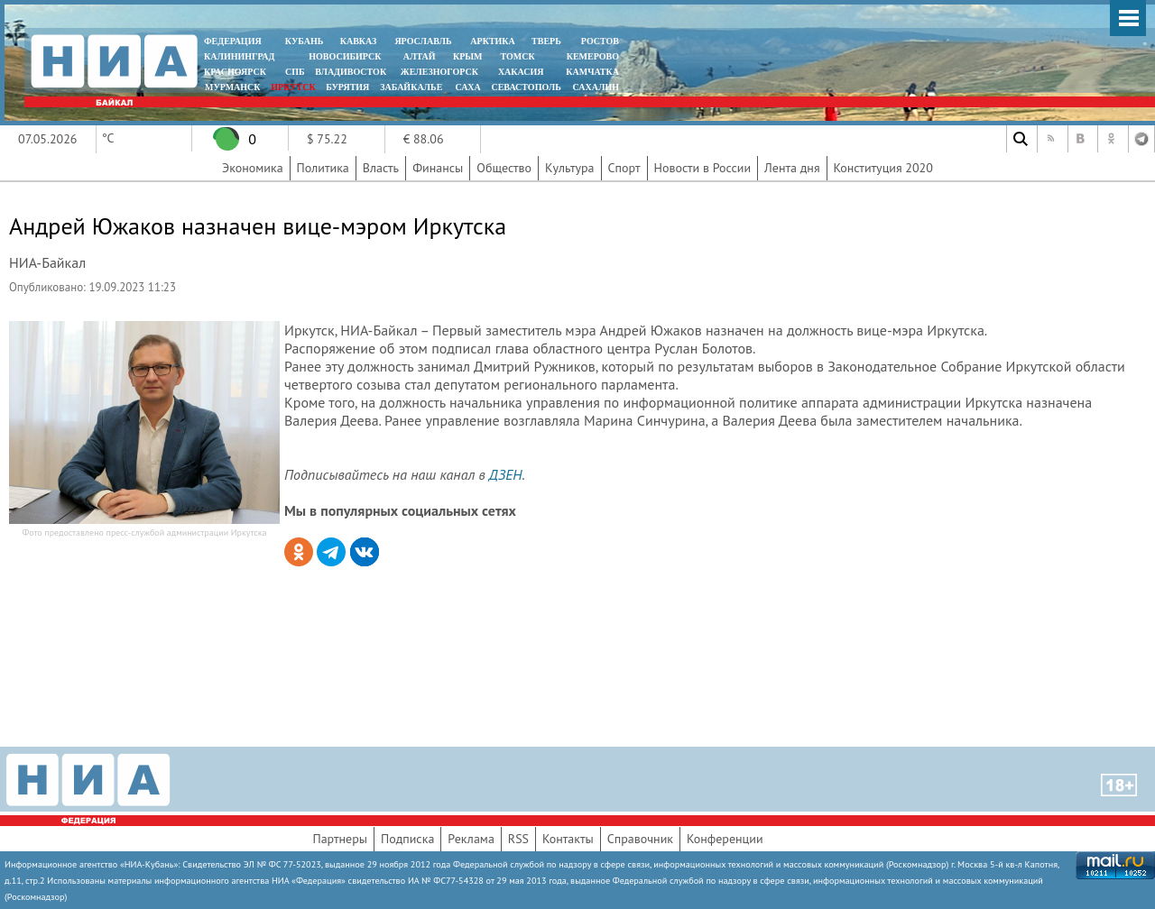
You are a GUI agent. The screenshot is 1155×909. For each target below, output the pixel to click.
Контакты (568, 839)
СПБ (295, 72)
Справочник (640, 839)
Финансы (437, 168)
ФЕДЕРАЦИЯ (233, 41)
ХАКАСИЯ (519, 72)
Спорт (624, 168)
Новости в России (703, 168)
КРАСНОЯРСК (235, 72)
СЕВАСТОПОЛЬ (525, 87)
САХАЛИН (596, 87)
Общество (503, 168)
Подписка (407, 839)
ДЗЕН (505, 474)
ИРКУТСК (293, 87)
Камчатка (591, 72)
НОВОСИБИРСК (345, 56)
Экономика (252, 168)
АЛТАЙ (419, 56)
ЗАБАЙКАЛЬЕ (412, 87)
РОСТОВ (600, 41)
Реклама (471, 839)
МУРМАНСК (233, 87)
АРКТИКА (492, 41)
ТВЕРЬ (546, 41)
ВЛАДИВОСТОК (350, 72)
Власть (381, 168)
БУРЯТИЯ (347, 87)
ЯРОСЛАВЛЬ (422, 41)
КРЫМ (468, 56)
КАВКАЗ (358, 41)
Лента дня (791, 168)
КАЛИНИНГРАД (239, 56)
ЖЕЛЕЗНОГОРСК (439, 72)
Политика (323, 168)
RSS (518, 839)
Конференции (725, 839)
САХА (467, 87)
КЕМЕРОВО (593, 56)
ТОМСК (520, 56)
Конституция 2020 (883, 168)
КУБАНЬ (304, 41)
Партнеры (339, 839)
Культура (570, 168)
